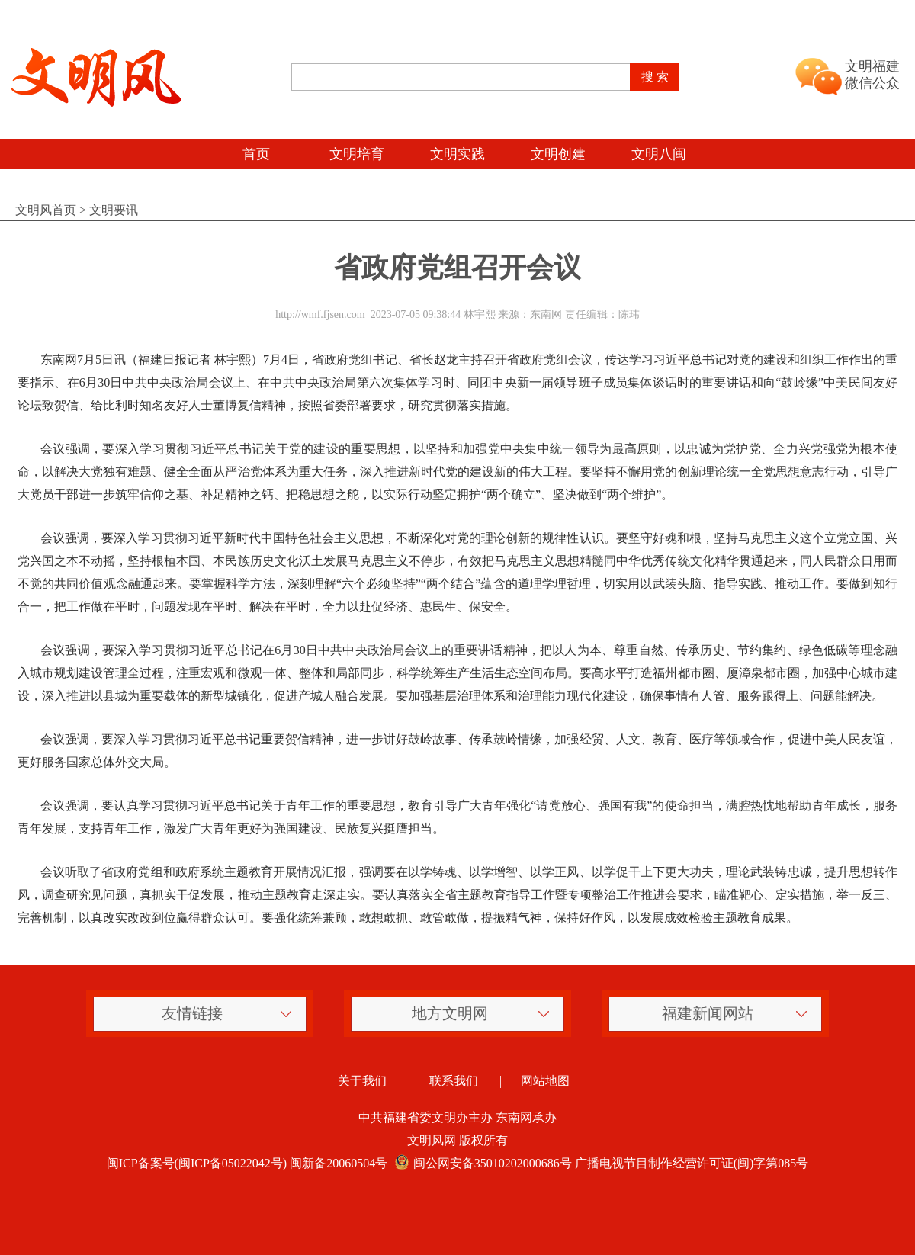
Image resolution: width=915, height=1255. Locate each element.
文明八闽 (658, 154)
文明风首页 (45, 210)
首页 (256, 154)
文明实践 (457, 154)
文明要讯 (113, 210)
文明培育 (356, 154)
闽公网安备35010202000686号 (481, 1163)
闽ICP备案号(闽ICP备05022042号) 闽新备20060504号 (247, 1163)
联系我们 (453, 1080)
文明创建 (558, 154)
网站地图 (545, 1080)
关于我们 (362, 1080)
